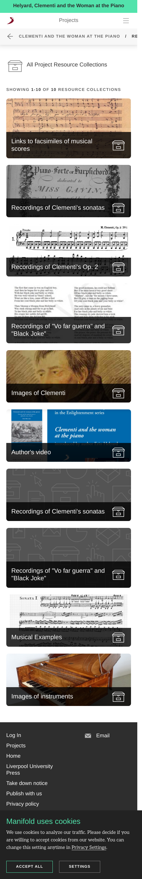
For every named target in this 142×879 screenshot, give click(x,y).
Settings (79, 866)
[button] (13, 735)
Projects (68, 20)
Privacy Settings (89, 847)
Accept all (29, 866)
